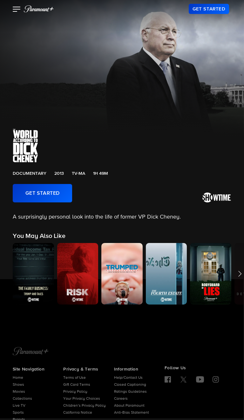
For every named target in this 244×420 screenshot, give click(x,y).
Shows (18, 385)
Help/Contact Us (128, 378)
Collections (22, 399)
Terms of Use (74, 378)
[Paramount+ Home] (31, 352)
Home (18, 378)
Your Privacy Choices (81, 399)
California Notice (77, 413)
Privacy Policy (75, 392)
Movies (19, 392)
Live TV (19, 406)
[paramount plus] (39, 8)
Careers (121, 399)
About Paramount (129, 406)
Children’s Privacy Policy (84, 406)
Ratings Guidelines (130, 392)
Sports (18, 413)
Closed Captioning (130, 385)
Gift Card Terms (76, 385)
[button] (17, 10)
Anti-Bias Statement (131, 413)
